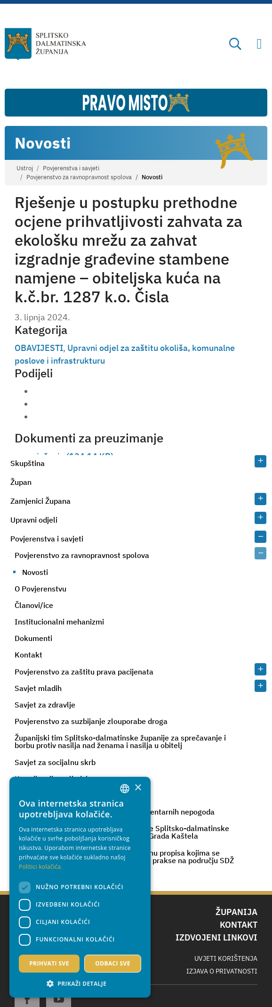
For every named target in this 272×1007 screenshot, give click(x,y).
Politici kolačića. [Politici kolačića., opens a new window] (41, 867)
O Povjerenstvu (40, 588)
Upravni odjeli (33, 519)
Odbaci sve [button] (112, 963)
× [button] (137, 787)
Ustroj (24, 168)
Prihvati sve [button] (49, 963)
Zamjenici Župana (40, 501)
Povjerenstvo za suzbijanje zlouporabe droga (91, 721)
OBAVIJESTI (39, 347)
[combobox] (124, 788)
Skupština (27, 463)
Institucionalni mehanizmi (59, 621)
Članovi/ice (34, 605)
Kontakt (28, 654)
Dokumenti (33, 638)
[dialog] (80, 887)
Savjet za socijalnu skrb (55, 762)
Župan (21, 482)
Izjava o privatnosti (221, 971)
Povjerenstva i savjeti (71, 168)
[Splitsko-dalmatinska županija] (45, 44)
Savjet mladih (38, 688)
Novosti (35, 572)
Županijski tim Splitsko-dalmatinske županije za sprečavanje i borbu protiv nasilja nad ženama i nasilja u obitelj (120, 741)
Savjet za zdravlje (45, 704)
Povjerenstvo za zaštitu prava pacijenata (84, 671)
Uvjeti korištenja (225, 958)
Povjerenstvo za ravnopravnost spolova (79, 177)
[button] (80, 983)
